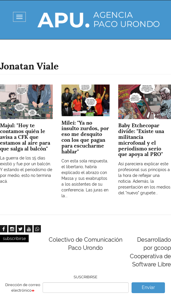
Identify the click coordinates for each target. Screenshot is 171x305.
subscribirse (14, 238)
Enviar (148, 287)
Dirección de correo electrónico (22, 288)
